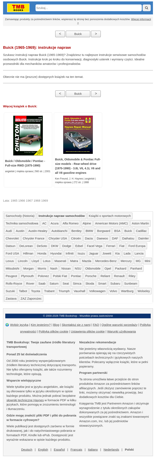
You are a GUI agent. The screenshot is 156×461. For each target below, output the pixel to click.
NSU (78, 268)
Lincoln (23, 261)
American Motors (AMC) (111, 223)
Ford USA (12, 253)
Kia (117, 253)
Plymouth (27, 276)
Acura (54, 223)
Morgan (28, 268)
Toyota (35, 291)
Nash (53, 268)
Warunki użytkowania (121, 331)
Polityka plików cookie (53, 331)
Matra (74, 261)
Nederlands (111, 449)
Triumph (63, 291)
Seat (66, 283)
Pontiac (76, 276)
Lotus (46, 261)
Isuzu (81, 253)
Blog (56, 324)
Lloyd (35, 261)
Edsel (79, 246)
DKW (54, 246)
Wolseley (144, 291)
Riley (132, 276)
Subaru (115, 283)
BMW (89, 231)
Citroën (76, 238)
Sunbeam (130, 283)
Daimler (143, 238)
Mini (147, 261)
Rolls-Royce (14, 283)
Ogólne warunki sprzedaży (120, 324)
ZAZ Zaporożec (31, 298)
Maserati (60, 261)
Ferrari (110, 246)
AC (44, 223)
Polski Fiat (60, 276)
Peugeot (11, 276)
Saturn (54, 283)
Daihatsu (128, 238)
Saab (42, 283)
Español (59, 449)
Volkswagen (97, 291)
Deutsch (26, 449)
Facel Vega (94, 246)
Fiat (121, 246)
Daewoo (102, 238)
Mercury (126, 261)
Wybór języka (19, 324)
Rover (30, 283)
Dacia (89, 238)
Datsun (10, 246)
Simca (77, 283)
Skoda (90, 283)
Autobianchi (59, 231)
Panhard (136, 268)
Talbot (23, 291)
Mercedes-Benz (106, 261)
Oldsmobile (93, 268)
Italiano (93, 449)
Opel (108, 268)
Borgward (103, 231)
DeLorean (26, 246)
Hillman (28, 253)
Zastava (11, 298)
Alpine (87, 223)
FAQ (96, 324)
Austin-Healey (37, 231)
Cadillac (141, 231)
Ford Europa (136, 246)
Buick (78, 34)
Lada (127, 253)
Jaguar (93, 253)
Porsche (90, 276)
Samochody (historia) (20, 215)
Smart (102, 283)
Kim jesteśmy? (41, 324)
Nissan (66, 268)
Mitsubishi (12, 268)
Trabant (49, 291)
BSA (117, 231)
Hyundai (56, 253)
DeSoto (42, 246)
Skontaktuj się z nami (76, 324)
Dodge (66, 246)
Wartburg (127, 291)
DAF (115, 238)
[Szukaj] (147, 7)
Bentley (77, 231)
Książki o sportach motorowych (110, 215)
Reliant (105, 276)
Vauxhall (79, 291)
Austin (20, 231)
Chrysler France (33, 238)
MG (138, 261)
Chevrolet (12, 238)
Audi (9, 231)
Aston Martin (140, 223)
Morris (42, 268)
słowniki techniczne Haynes (25, 400)
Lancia (138, 253)
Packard (120, 268)
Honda (41, 253)
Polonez (43, 276)
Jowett (106, 253)
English (43, 449)
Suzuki (10, 291)
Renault (119, 276)
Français (76, 449)
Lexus (10, 261)
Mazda (86, 261)
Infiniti (70, 253)
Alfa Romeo (70, 223)
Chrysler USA (58, 238)
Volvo (113, 291)
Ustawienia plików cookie (88, 331)
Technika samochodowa (22, 223)
